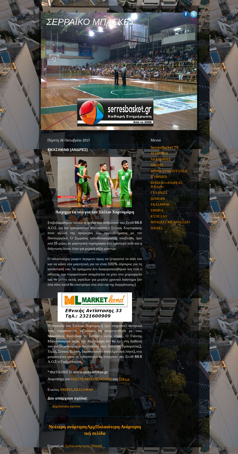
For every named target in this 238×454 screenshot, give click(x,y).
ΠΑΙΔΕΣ (157, 228)
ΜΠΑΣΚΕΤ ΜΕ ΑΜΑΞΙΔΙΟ (170, 222)
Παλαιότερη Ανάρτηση (118, 426)
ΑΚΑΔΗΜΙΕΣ (161, 159)
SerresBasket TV (164, 147)
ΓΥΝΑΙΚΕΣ (159, 193)
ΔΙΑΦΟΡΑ (158, 199)
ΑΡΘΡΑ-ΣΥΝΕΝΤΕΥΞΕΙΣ (169, 171)
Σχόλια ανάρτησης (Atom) (83, 446)
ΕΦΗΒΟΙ (157, 210)
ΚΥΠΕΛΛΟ (159, 216)
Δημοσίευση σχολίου (66, 406)
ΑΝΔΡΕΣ (66, 390)
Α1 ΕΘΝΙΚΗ (159, 153)
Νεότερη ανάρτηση (68, 426)
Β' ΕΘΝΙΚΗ (159, 177)
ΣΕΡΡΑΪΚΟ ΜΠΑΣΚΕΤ (90, 22)
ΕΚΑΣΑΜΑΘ (83, 390)
